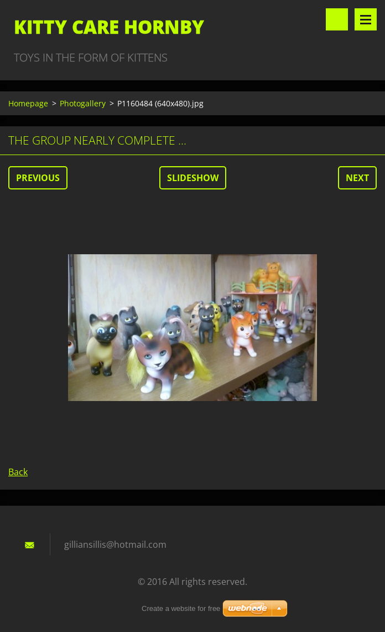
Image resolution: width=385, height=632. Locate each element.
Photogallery (83, 103)
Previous (38, 178)
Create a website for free (181, 608)
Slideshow (192, 178)
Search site (337, 19)
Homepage (28, 103)
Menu (366, 19)
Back (18, 472)
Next (357, 178)
